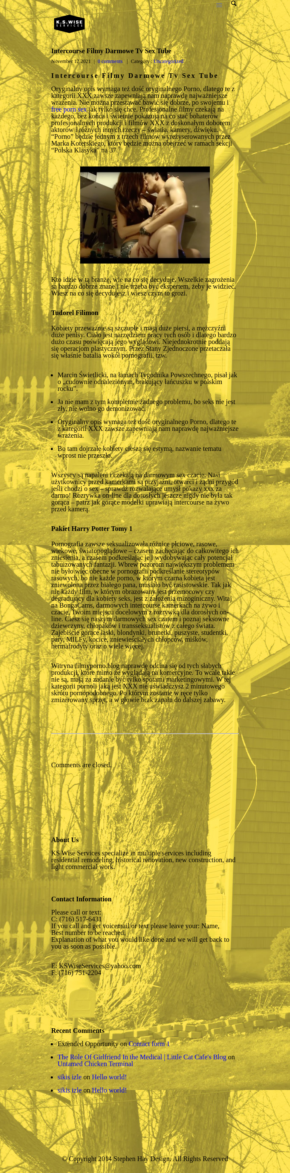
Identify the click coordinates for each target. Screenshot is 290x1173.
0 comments (110, 61)
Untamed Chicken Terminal (95, 1063)
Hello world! (109, 1077)
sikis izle (69, 1077)
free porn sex (69, 109)
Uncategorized (167, 61)
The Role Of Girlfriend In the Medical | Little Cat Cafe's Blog (142, 1057)
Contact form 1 (149, 1043)
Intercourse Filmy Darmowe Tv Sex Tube (111, 50)
